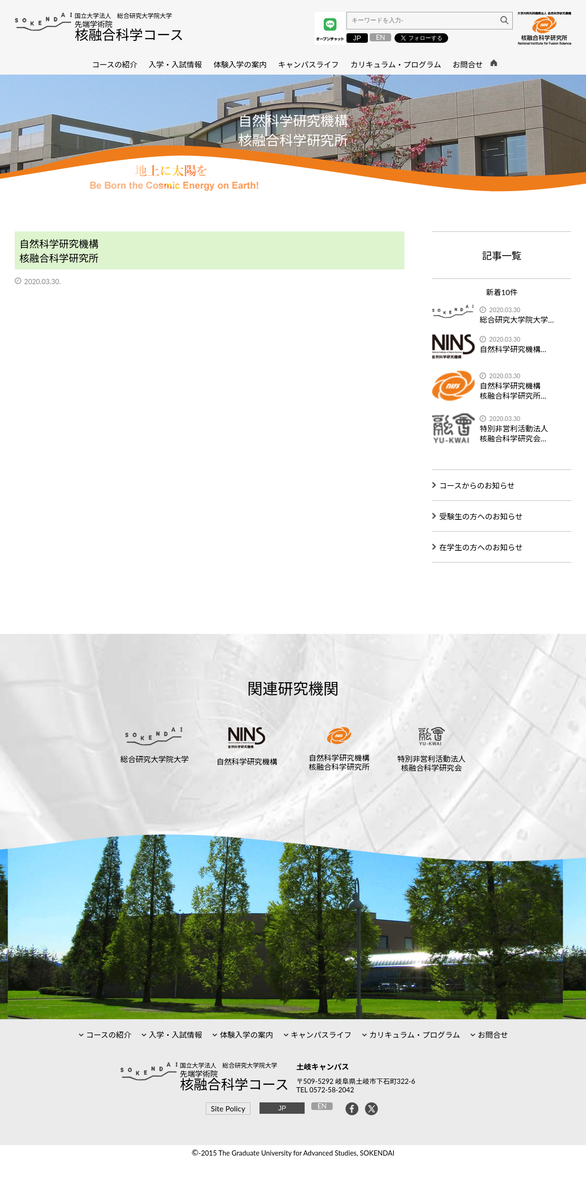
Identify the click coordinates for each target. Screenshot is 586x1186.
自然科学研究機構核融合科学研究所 (339, 762)
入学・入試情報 (174, 1034)
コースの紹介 (107, 1034)
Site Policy (228, 1108)
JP (357, 38)
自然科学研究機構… (513, 349)
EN (380, 37)
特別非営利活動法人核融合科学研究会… (514, 433)
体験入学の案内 (245, 1034)
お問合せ (492, 1034)
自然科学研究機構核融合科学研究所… (513, 390)
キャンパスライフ (320, 1034)
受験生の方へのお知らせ (481, 516)
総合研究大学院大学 (154, 759)
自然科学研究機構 (246, 761)
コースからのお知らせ (477, 485)
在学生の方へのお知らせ (481, 547)
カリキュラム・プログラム (413, 1034)
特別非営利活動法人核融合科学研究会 (431, 763)
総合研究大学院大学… (517, 319)
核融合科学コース (129, 35)
